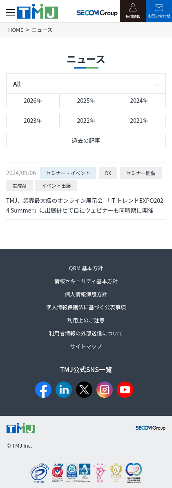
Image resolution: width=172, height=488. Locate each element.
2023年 (33, 120)
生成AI (19, 185)
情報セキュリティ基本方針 (86, 281)
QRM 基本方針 (86, 268)
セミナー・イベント (68, 172)
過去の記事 (86, 140)
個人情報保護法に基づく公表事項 (86, 307)
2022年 (86, 120)
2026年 (33, 100)
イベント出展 (56, 185)
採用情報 (132, 11)
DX (108, 172)
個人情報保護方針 (86, 294)
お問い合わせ (159, 11)
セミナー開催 (141, 172)
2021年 (139, 120)
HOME (15, 29)
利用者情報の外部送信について (86, 333)
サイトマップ (86, 346)
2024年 (139, 100)
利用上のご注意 (86, 320)
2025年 (86, 100)
